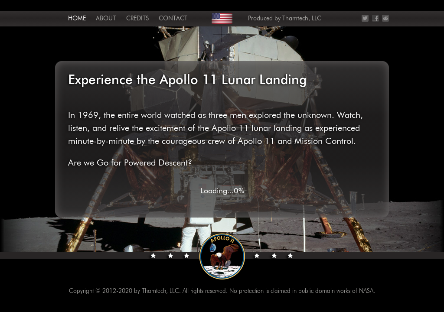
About (106, 19)
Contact (173, 19)
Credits (137, 19)
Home (77, 19)
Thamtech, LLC (301, 19)
